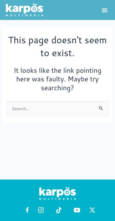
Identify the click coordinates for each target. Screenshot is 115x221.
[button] (104, 10)
